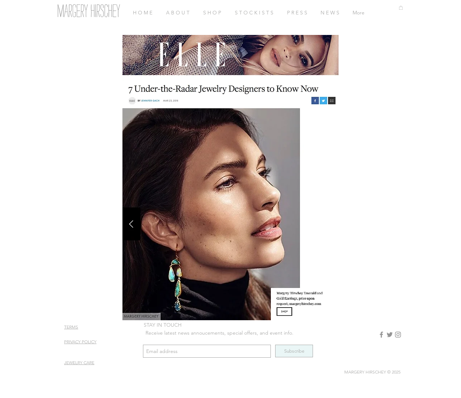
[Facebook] (381, 335)
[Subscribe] (294, 351)
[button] (401, 7)
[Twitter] (390, 335)
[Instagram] (398, 335)
